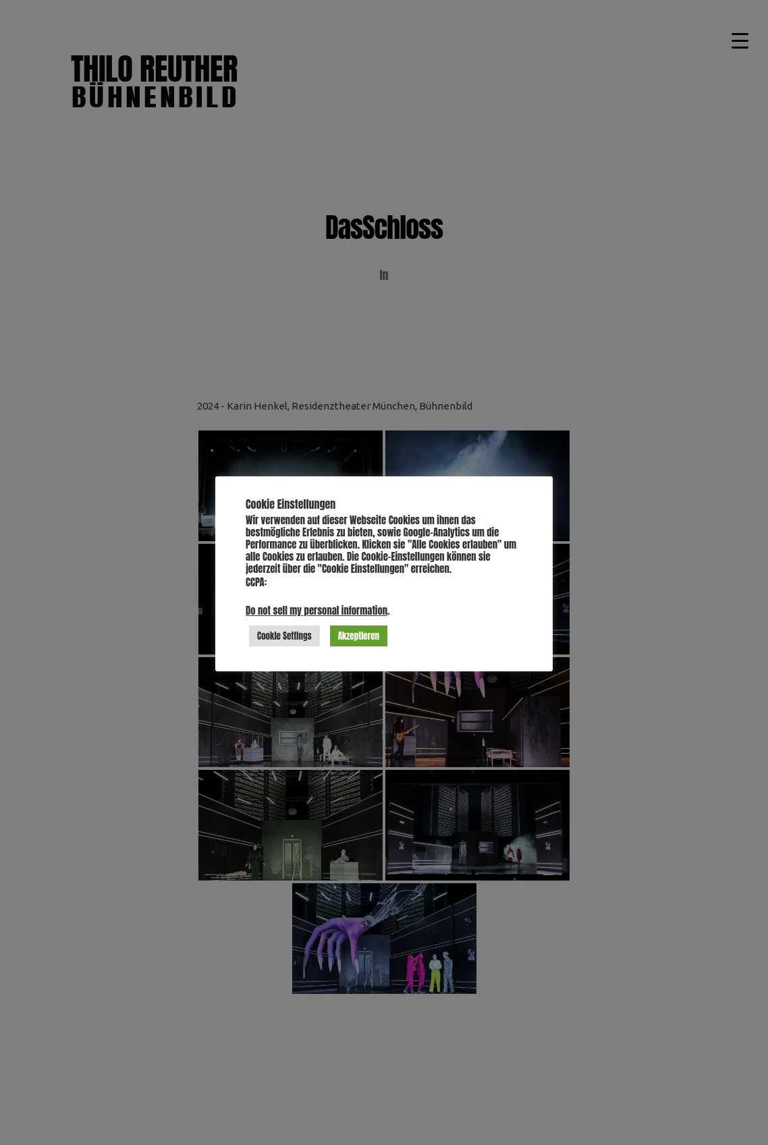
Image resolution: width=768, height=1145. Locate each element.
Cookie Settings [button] (284, 636)
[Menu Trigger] (740, 40)
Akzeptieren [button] (358, 636)
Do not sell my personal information (316, 610)
